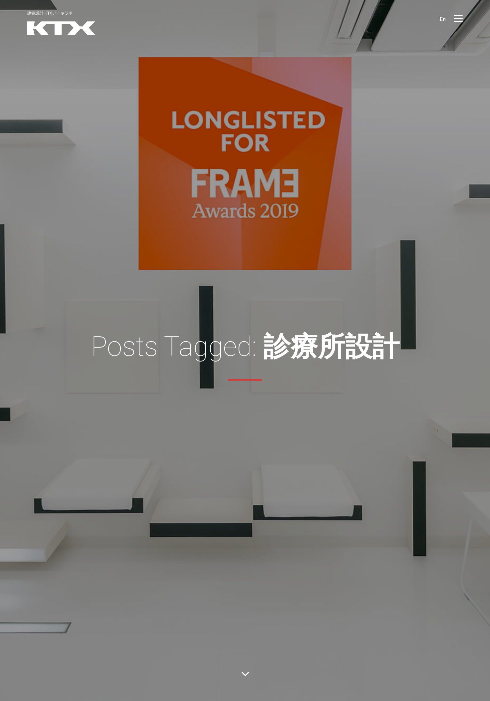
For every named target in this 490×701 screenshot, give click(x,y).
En (443, 19)
